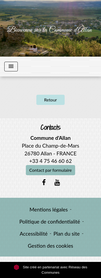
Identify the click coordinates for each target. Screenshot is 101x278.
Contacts (50, 127)
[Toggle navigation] (11, 66)
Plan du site (67, 234)
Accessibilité (34, 234)
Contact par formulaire (50, 170)
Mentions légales (49, 209)
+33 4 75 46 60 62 (50, 161)
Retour (50, 99)
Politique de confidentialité (49, 221)
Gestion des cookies (50, 246)
